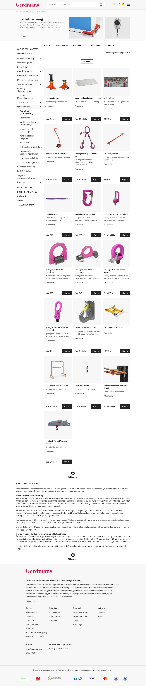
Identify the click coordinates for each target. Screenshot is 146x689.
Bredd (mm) (61, 45)
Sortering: (110, 52)
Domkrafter (25, 117)
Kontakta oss (31, 612)
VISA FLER (87, 62)
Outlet (19, 200)
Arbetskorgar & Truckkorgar (26, 130)
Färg (111, 45)
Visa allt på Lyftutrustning (26, 112)
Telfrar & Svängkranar (29, 162)
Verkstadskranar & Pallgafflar (28, 137)
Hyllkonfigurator (25, 205)
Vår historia (31, 620)
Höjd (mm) (78, 45)
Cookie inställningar (105, 670)
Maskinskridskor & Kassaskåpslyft (28, 123)
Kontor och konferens (28, 49)
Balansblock (25, 142)
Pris (47, 45)
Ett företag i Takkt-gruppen (88, 670)
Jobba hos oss (32, 624)
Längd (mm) (96, 45)
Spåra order (54, 616)
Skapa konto (54, 612)
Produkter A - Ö (24, 187)
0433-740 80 (31, 653)
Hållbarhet (30, 628)
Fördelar (29, 616)
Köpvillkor (53, 620)
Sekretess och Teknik (35, 636)
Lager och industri (25, 53)
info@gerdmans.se (34, 649)
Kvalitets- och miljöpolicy (36, 632)
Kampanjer (21, 196)
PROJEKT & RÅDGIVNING (26, 192)
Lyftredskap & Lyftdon (29, 158)
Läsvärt (100, 616)
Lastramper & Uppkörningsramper (29, 152)
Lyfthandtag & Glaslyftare (31, 147)
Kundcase (101, 612)
